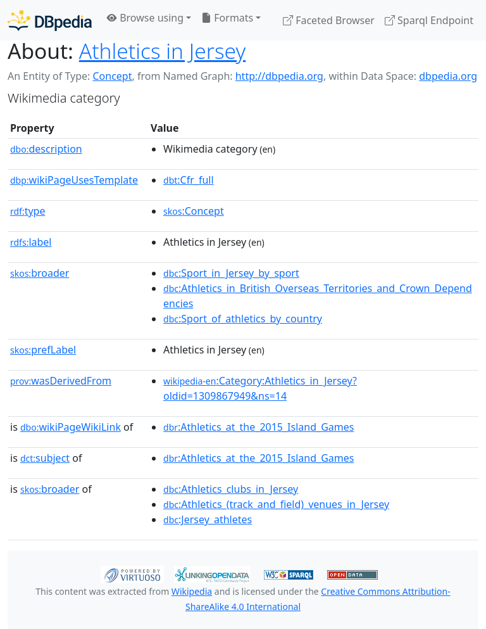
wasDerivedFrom (60, 381)
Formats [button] (227, 18)
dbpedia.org (448, 76)
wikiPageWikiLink (70, 427)
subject (45, 458)
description (46, 149)
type (28, 211)
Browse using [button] (145, 18)
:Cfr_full (188, 180)
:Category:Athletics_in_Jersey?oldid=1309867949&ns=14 (260, 388)
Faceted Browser (329, 20)
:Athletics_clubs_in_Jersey (230, 489)
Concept (112, 76)
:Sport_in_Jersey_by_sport (231, 273)
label (31, 242)
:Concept (193, 211)
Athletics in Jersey (162, 50)
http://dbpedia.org (279, 76)
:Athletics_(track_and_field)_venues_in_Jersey (276, 504)
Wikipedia (191, 591)
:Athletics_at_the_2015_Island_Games (258, 427)
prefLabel (43, 350)
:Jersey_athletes (207, 519)
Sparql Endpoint (429, 20)
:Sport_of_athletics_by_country (242, 319)
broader (39, 273)
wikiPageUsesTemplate (74, 180)
